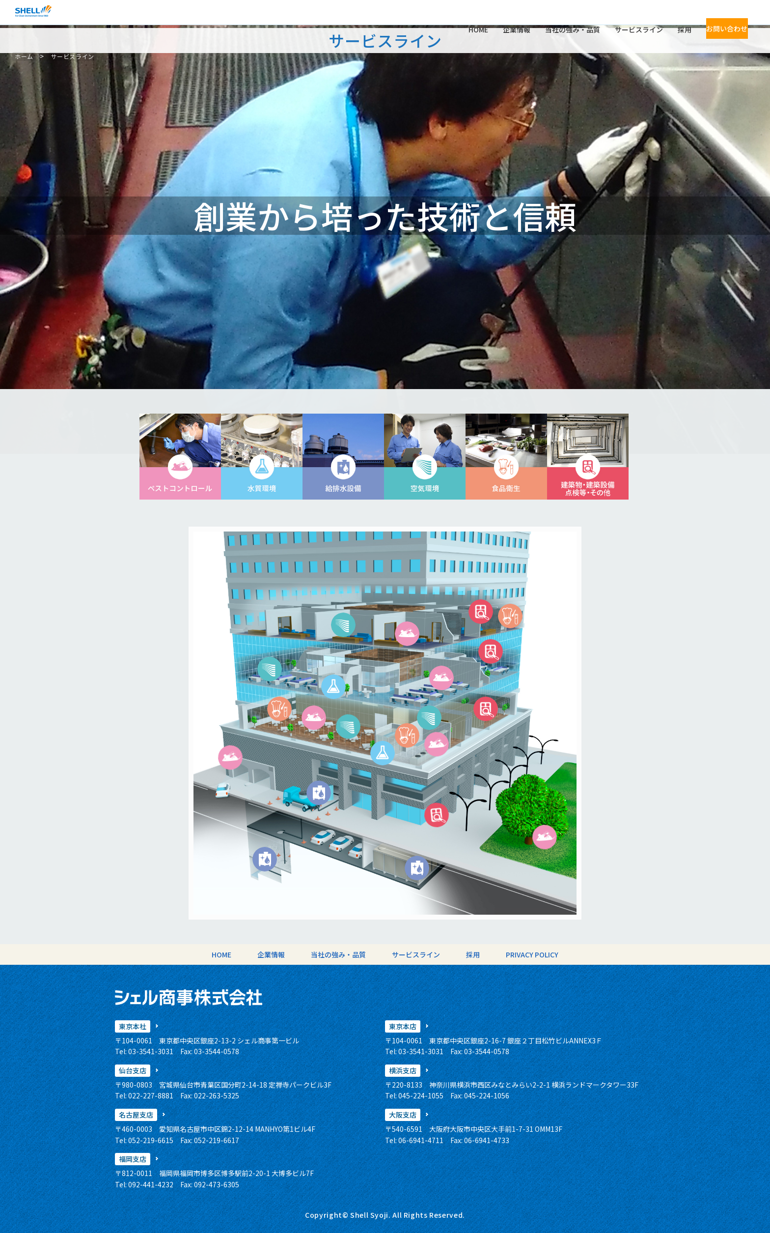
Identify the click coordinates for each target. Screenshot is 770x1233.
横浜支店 (402, 1070)
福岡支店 (132, 1159)
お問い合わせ (720, 18)
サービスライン (625, 18)
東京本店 (402, 1026)
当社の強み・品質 (558, 18)
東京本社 (132, 1026)
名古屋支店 (136, 1115)
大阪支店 (402, 1115)
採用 (670, 18)
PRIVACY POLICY (504, 954)
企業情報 (502, 18)
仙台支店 (132, 1070)
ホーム (24, 56)
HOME (464, 18)
